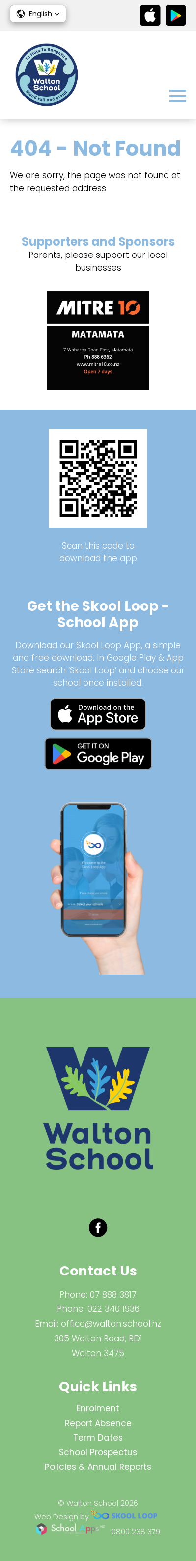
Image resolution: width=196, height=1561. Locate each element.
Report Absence (98, 1423)
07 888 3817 (113, 1295)
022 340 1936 (113, 1309)
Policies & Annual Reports (98, 1467)
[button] (38, 13)
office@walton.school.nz (111, 1324)
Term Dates (98, 1438)
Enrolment (98, 1408)
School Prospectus (98, 1452)
